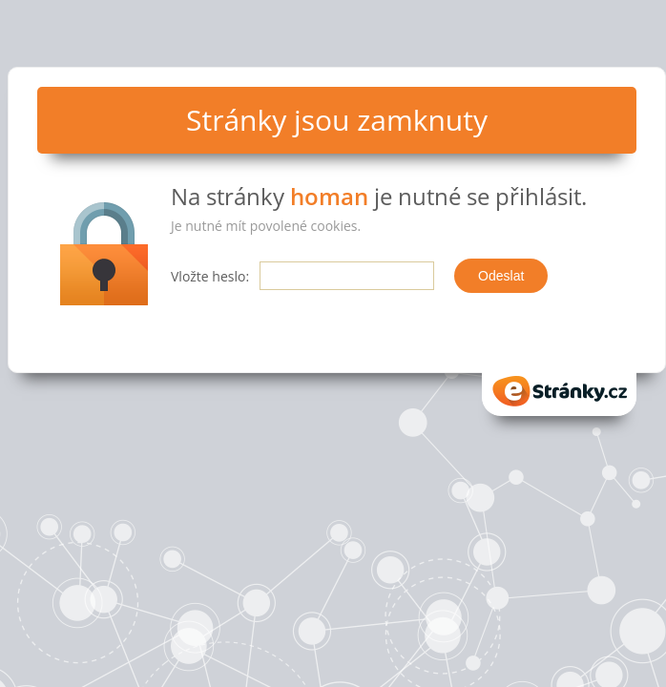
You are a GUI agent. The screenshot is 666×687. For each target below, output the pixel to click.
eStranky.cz (559, 391)
